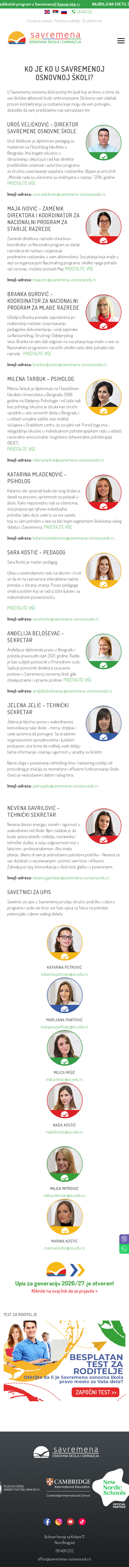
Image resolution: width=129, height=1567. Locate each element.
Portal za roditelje (67, 20)
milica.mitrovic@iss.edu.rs (64, 1195)
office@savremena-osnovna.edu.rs (64, 1558)
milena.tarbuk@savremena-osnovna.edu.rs (68, 460)
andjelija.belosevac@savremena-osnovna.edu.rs (72, 690)
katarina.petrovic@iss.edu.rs (65, 974)
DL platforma (92, 20)
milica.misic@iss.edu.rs (64, 1079)
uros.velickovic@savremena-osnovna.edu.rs (69, 194)
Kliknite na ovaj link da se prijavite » (65, 1291)
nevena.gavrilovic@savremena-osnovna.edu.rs (71, 877)
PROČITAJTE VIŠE (21, 183)
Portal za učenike (39, 20)
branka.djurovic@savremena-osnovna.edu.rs (70, 364)
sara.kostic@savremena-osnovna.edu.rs (66, 619)
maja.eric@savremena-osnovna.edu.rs (64, 279)
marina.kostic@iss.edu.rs (64, 1248)
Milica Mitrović (64, 1188)
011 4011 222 (84, 11)
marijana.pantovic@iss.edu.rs (64, 1026)
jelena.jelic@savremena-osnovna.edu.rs (65, 785)
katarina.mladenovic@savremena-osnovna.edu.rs (73, 538)
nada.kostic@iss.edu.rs (64, 1131)
